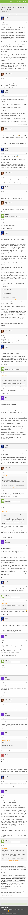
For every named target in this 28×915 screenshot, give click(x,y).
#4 (26, 133)
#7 (26, 191)
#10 (26, 236)
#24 (26, 682)
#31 (26, 845)
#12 (26, 350)
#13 (26, 372)
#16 (26, 472)
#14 (26, 402)
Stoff (3, 11)
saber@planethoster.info (10, 390)
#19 (26, 586)
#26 (26, 718)
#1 (26, 22)
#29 (26, 781)
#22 (26, 640)
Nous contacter (4, 909)
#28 (26, 759)
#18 (26, 545)
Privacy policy (21, 909)
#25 (26, 704)
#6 (26, 177)
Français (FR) (4, 907)
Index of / (3, 692)
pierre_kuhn (8, 73)
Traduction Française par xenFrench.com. (9, 913)
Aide (2, 910)
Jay (6, 397)
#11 (26, 335)
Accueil (5, 910)
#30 (26, 795)
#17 (26, 504)
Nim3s (6, 754)
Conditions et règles (13, 909)
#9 (26, 219)
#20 (26, 600)
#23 (26, 665)
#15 (26, 450)
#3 (26, 95)
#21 (26, 623)
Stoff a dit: (4, 375)
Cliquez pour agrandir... (14, 299)
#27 (26, 737)
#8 (26, 207)
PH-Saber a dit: (5, 740)
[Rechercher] (26, 1)
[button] (1, 1)
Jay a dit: (4, 475)
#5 (26, 153)
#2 (26, 78)
